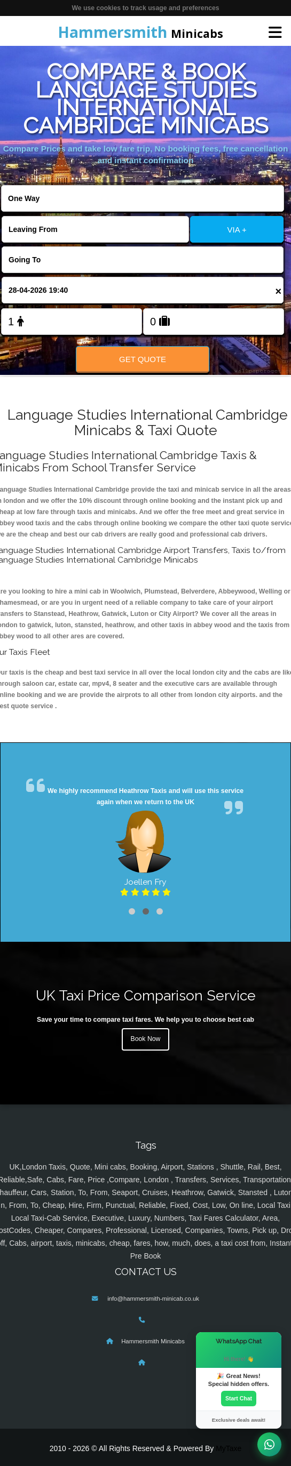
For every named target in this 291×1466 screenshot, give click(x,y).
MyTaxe (228, 1448)
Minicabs (140, 32)
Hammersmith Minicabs (153, 1341)
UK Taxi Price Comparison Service (146, 995)
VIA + (237, 229)
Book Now (146, 1039)
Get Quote (142, 359)
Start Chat (238, 1398)
